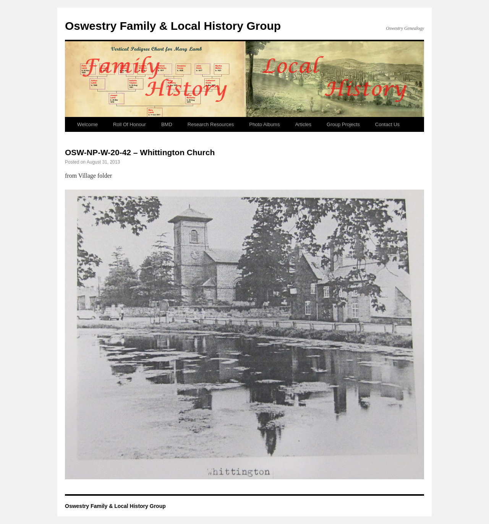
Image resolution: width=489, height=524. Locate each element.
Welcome (87, 124)
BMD (166, 124)
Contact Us (387, 124)
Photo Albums (264, 124)
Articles (303, 124)
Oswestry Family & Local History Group (173, 25)
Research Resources (211, 124)
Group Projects (343, 124)
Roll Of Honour (129, 124)
